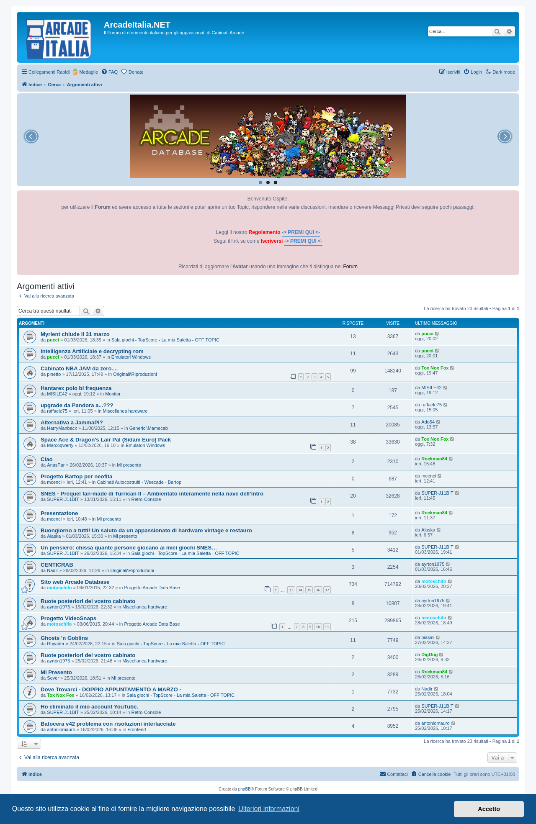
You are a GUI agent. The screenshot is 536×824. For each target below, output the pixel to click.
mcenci (54, 482)
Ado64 (428, 421)
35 (309, 590)
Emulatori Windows (131, 356)
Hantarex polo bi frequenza (76, 388)
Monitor (113, 393)
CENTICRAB (57, 565)
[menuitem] (109, 72)
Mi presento (129, 464)
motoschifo (59, 587)
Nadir (52, 570)
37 (327, 590)
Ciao (47, 459)
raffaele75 (57, 410)
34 (300, 590)
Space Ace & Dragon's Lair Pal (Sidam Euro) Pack (106, 439)
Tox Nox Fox (434, 367)
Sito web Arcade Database (75, 582)
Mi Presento (56, 672)
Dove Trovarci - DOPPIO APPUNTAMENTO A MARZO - (111, 689)
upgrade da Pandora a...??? (77, 405)
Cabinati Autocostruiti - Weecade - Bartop (139, 482)
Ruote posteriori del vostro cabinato (88, 601)
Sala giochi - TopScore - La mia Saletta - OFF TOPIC (165, 339)
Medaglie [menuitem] (88, 71)
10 (318, 626)
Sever (53, 677)
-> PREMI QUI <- (301, 232)
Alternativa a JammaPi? (72, 422)
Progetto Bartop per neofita (76, 476)
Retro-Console (146, 499)
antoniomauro (61, 729)
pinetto (54, 374)
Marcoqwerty (60, 445)
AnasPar (55, 464)
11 (327, 626)
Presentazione (59, 513)
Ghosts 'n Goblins (64, 638)
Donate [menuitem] (136, 71)
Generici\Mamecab (148, 428)
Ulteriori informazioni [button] (268, 808)
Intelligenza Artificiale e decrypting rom (92, 351)
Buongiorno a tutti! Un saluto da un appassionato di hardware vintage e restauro (146, 530)
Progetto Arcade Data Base (152, 587)
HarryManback (62, 428)
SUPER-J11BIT (63, 499)
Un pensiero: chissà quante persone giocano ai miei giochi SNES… (129, 547)
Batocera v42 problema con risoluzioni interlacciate (108, 724)
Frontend (136, 729)
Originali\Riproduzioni (135, 374)
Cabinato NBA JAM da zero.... (79, 368)
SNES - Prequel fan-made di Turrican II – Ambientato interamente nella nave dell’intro (152, 493)
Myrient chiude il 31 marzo (75, 334)
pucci (53, 339)
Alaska (54, 536)
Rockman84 (434, 458)
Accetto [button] (489, 809)
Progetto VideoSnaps (68, 618)
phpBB (244, 789)
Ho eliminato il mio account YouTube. (89, 706)
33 (291, 590)
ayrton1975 (432, 564)
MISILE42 (57, 393)
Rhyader (55, 643)
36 (318, 590)
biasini (427, 637)
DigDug (429, 654)
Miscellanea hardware (125, 410)
